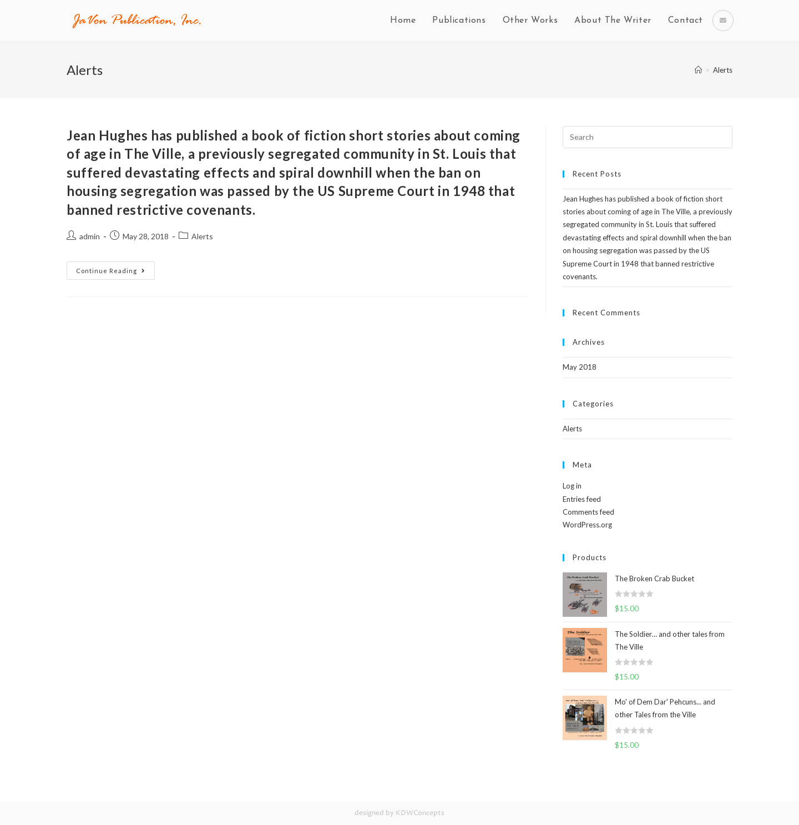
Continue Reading (110, 270)
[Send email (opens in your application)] (723, 20)
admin (89, 236)
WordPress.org (587, 524)
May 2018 (579, 367)
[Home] (698, 70)
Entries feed (582, 499)
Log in (572, 485)
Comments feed (588, 511)
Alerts (202, 236)
